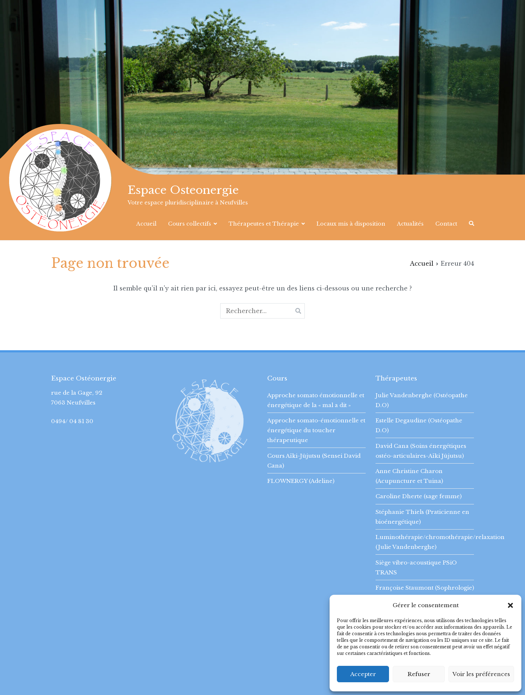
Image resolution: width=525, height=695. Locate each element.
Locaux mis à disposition (350, 223)
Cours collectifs (189, 223)
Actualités (410, 223)
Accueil (146, 223)
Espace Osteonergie (183, 190)
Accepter (363, 674)
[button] (510, 605)
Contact (446, 223)
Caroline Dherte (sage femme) (419, 496)
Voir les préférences (481, 674)
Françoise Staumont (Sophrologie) (425, 587)
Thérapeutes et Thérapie (264, 223)
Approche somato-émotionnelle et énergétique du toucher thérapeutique (316, 430)
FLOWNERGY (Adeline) (300, 480)
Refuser (419, 674)
